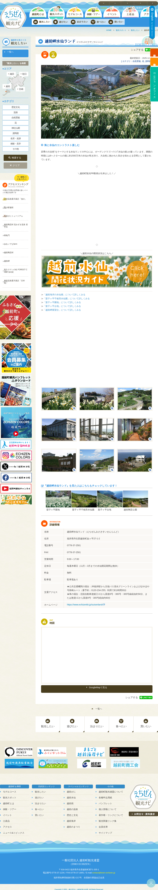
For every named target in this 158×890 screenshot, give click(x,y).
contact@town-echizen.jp (103, 867)
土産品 (6, 815)
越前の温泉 (72, 804)
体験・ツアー (9, 804)
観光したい (135, 30)
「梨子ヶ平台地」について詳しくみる (62, 306)
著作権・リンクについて (111, 810)
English (117, 3)
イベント (7, 810)
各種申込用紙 (105, 792)
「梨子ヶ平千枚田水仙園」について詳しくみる (66, 298)
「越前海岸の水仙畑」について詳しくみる (64, 294)
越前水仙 (71, 792)
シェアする (137, 49)
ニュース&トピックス (13, 827)
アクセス (7, 821)
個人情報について (107, 804)
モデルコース (9, 786)
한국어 (153, 3)
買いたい (39, 810)
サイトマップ (105, 827)
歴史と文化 (72, 810)
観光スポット (121, 30)
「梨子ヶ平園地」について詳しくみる (62, 302)
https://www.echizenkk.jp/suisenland (84, 604)
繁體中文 (141, 3)
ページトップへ (151, 883)
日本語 (105, 3)
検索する (16, 154)
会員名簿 (103, 821)
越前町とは (8, 798)
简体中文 (128, 3)
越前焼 (70, 798)
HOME (109, 30)
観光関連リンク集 (107, 815)
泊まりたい (40, 798)
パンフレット (105, 798)
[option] (58, 501)
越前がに (71, 786)
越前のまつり (73, 821)
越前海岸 (71, 815)
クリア (16, 160)
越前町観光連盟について (111, 786)
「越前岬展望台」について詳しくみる (62, 310)
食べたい (39, 804)
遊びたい (39, 792)
